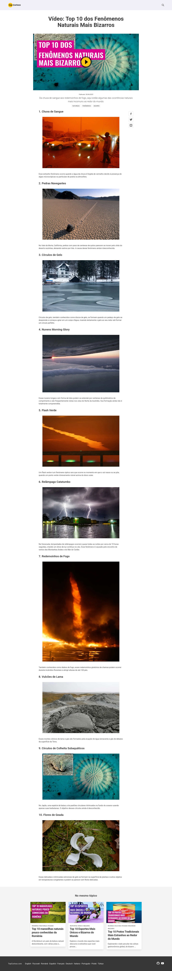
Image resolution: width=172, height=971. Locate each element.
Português (86, 964)
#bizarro (86, 926)
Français (60, 964)
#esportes (73, 926)
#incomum (131, 926)
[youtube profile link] (162, 964)
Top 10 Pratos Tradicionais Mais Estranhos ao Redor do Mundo (123, 935)
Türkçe (101, 964)
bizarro (96, 106)
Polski (94, 964)
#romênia (35, 926)
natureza (76, 106)
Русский (36, 964)
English (28, 964)
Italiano (77, 964)
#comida (111, 926)
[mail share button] (131, 125)
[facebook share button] (131, 113)
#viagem (50, 926)
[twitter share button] (131, 119)
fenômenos (87, 106)
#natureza (43, 926)
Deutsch (69, 964)
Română (44, 964)
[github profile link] (158, 964)
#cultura (117, 926)
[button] (163, 5)
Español (52, 964)
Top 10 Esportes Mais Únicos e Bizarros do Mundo (82, 932)
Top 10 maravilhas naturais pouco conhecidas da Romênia (47, 932)
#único (80, 926)
